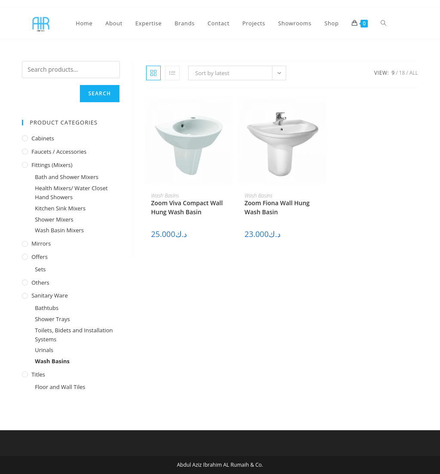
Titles (38, 374)
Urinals (44, 350)
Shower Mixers (54, 219)
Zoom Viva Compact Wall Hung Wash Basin (187, 207)
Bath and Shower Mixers (66, 177)
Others (40, 282)
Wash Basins (165, 195)
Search (100, 93)
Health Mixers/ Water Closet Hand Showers (71, 192)
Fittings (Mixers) (51, 165)
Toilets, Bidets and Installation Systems (74, 334)
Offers (39, 257)
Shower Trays (52, 319)
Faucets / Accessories (58, 151)
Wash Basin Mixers (59, 230)
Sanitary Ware (49, 295)
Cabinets (42, 138)
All (413, 72)
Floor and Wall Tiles (60, 387)
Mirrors (41, 243)
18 (402, 72)
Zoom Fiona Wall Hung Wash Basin (277, 207)
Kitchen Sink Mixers (60, 208)
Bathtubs (46, 308)
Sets (40, 269)
